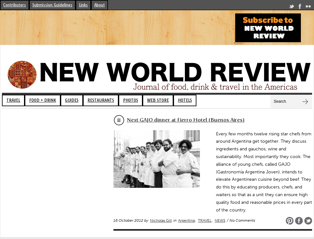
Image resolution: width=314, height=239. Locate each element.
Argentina (186, 220)
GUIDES (71, 100)
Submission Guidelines (52, 5)
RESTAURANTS (100, 100)
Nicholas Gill (161, 220)
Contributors (14, 5)
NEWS (220, 220)
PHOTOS (130, 100)
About (99, 5)
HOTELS (185, 100)
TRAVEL (13, 100)
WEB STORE (158, 100)
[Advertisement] (116, 27)
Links (83, 5)
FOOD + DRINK (42, 100)
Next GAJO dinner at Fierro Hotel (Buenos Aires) (185, 120)
